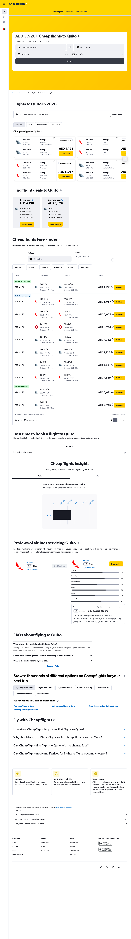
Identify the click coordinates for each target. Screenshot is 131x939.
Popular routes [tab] (103, 688)
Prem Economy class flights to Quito (103, 706)
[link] (27, 224)
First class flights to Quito (24, 706)
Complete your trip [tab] (84, 688)
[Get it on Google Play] (105, 846)
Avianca (29, 562)
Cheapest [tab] (19, 125)
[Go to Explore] (4, 22)
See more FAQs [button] (53, 666)
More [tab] (98, 476)
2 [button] (120, 420)
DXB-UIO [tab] (69, 446)
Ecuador (22, 93)
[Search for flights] (4, 11)
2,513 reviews (32, 570)
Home (14, 93)
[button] (4, 4)
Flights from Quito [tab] (45, 688)
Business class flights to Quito (63, 706)
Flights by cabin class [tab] (24, 688)
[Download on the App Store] (105, 852)
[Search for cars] (4, 16)
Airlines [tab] (41, 476)
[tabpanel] (69, 508)
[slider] (112, 259)
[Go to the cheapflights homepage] (18, 4)
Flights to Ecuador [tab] (65, 688)
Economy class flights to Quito (26, 710)
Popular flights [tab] (43, 693)
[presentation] (78, 36)
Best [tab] (30, 125)
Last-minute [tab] (42, 125)
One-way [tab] (56, 125)
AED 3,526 (25, 36)
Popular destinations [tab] (24, 693)
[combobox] (45, 41)
